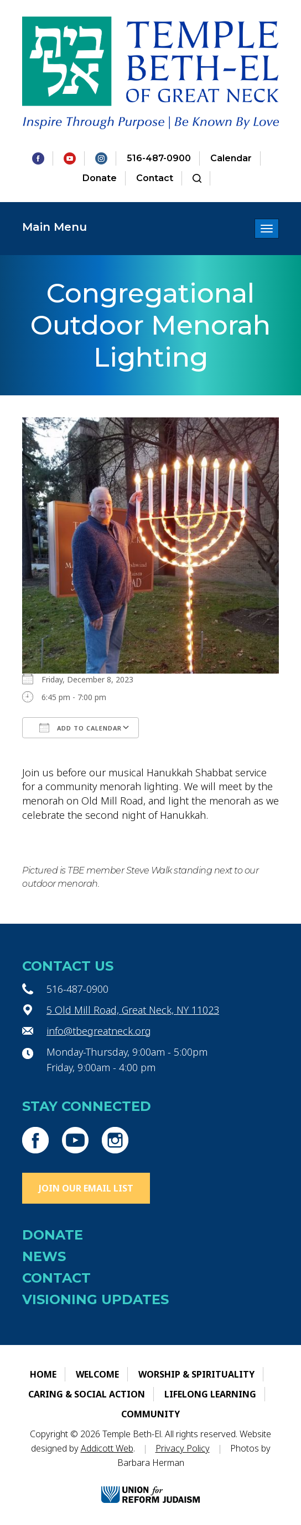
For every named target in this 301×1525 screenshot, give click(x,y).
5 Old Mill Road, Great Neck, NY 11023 (132, 1009)
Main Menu (54, 227)
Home (43, 1374)
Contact (154, 178)
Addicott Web (107, 1448)
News (44, 1256)
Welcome (97, 1374)
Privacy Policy (182, 1448)
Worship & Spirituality (196, 1374)
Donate (99, 178)
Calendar (231, 158)
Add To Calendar (80, 728)
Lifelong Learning (210, 1394)
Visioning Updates (95, 1299)
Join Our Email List (86, 1188)
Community (150, 1414)
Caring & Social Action (86, 1394)
